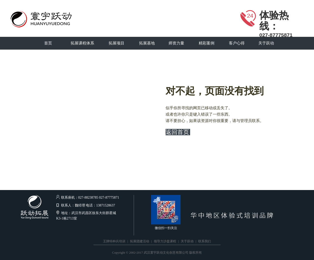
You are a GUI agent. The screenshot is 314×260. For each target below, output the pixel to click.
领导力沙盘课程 (165, 241)
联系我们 (204, 241)
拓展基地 (147, 43)
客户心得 (237, 43)
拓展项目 (116, 43)
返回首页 (177, 132)
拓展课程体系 (82, 43)
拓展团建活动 (139, 241)
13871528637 (105, 205)
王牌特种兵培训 (114, 241)
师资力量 (176, 43)
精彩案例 (206, 43)
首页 (48, 43)
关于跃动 (266, 43)
